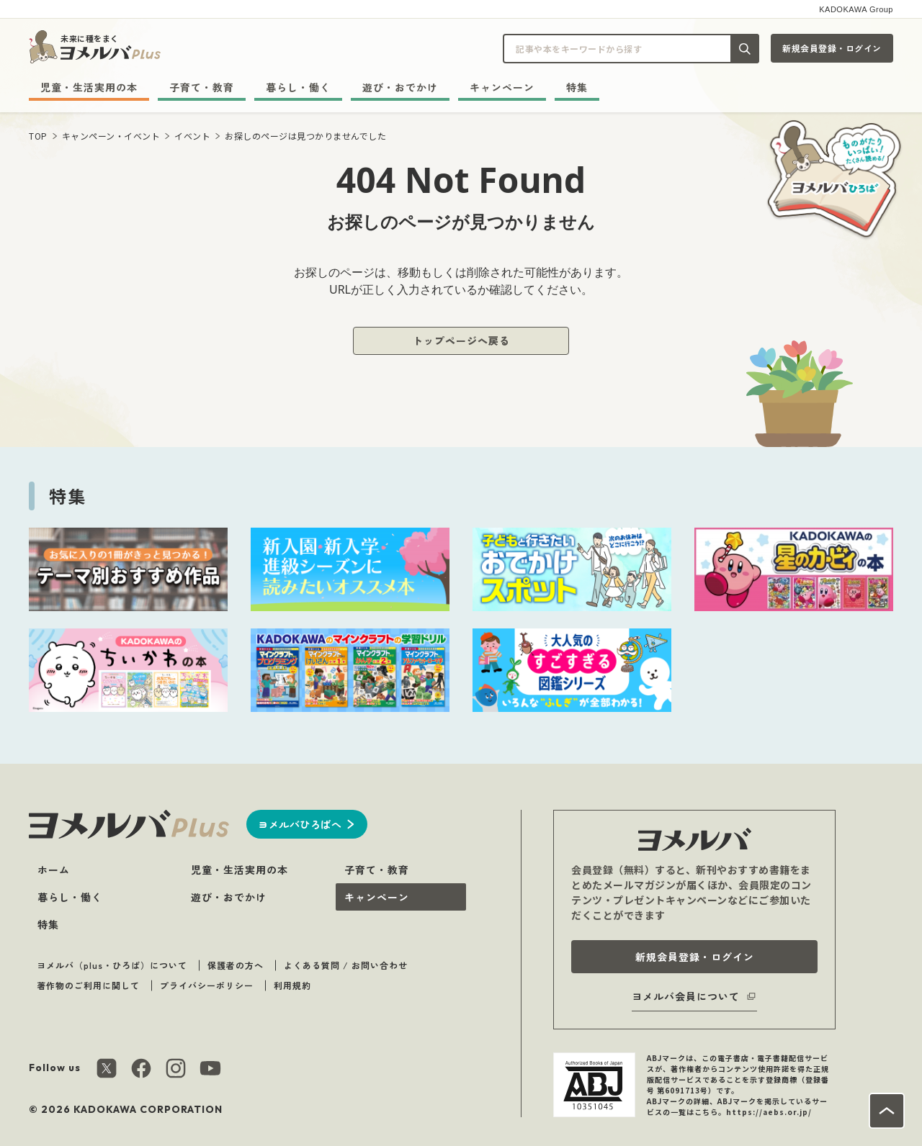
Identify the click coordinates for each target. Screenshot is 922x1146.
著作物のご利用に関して (88, 985)
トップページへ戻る (461, 340)
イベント (192, 136)
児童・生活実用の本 (89, 87)
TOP (38, 136)
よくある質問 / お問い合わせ (346, 965)
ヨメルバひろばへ (299, 824)
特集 (577, 87)
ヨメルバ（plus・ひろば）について (112, 965)
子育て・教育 (201, 87)
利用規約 (292, 985)
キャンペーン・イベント (111, 136)
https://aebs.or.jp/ (769, 1111)
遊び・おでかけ (400, 87)
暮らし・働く (298, 87)
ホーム (53, 869)
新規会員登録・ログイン (832, 48)
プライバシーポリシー (207, 985)
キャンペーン (502, 87)
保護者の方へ (235, 965)
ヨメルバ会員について (686, 996)
